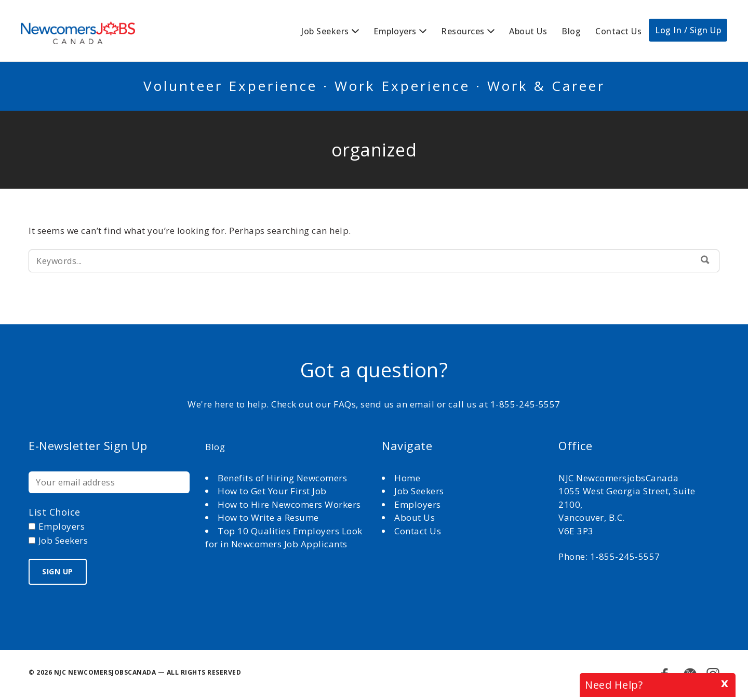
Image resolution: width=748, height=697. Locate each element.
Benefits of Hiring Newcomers (282, 478)
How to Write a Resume (268, 517)
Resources (463, 31)
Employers (395, 31)
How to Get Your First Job (272, 491)
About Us (528, 31)
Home (408, 478)
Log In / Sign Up (688, 30)
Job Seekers (325, 31)
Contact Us (618, 31)
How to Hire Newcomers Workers (289, 504)
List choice (55, 512)
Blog (571, 31)
